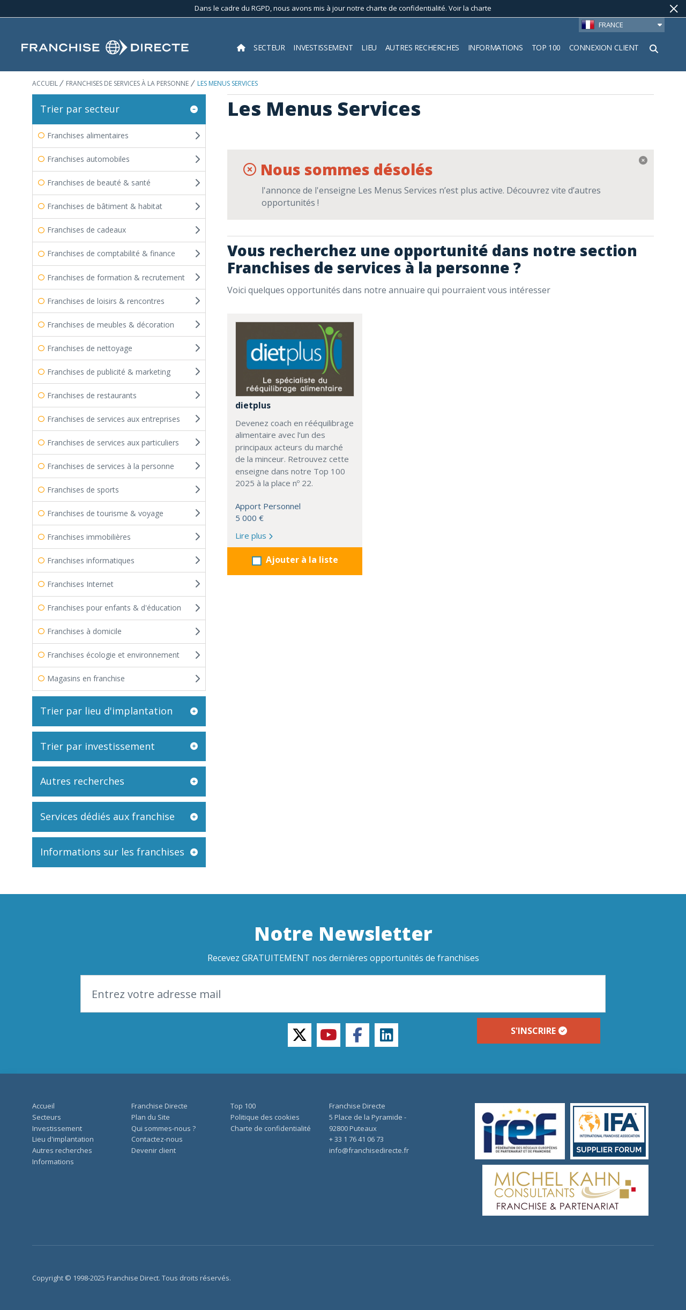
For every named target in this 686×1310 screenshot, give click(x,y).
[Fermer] (674, 9)
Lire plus (254, 535)
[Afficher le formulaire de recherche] (654, 47)
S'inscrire (539, 1031)
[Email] (343, 994)
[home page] (105, 47)
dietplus (253, 405)
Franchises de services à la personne (127, 83)
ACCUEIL (45, 83)
